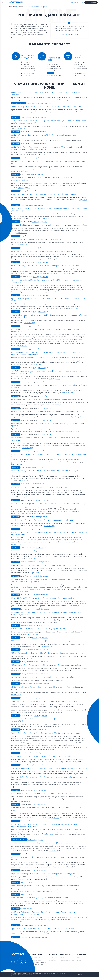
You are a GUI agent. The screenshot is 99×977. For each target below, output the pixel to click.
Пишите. (51, 73)
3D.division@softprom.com (28, 821)
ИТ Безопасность (36, 957)
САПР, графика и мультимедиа (39, 962)
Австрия (74, 2)
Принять (79, 974)
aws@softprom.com (36, 174)
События (62, 957)
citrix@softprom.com (46, 382)
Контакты (79, 960)
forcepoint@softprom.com (41, 765)
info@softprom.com (40, 698)
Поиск (67, 2)
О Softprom (81, 955)
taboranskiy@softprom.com (42, 925)
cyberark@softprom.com (40, 312)
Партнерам (53, 955)
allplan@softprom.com (39, 222)
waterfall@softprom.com (39, 753)
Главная (13, 7)
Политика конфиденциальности (67, 960)
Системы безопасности (37, 964)
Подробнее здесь (16, 544)
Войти (87, 2)
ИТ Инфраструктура (36, 959)
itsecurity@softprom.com (41, 500)
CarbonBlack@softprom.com (40, 684)
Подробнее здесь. (70, 100)
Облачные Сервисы (36, 960)
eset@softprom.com (38, 467)
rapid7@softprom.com (40, 790)
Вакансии (62, 959)
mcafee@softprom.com (41, 595)
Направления (37, 955)
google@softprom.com (39, 529)
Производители (52, 960)
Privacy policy (14, 975)
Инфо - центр (65, 955)
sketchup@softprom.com (40, 637)
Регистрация (94, 2)
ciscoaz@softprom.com (40, 248)
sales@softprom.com (40, 715)
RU (80, 2)
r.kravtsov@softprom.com (39, 937)
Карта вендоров (81, 959)
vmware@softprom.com (41, 650)
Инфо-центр (21, 7)
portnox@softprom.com (39, 730)
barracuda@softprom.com (40, 236)
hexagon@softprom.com (35, 839)
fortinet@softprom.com (39, 517)
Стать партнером (53, 957)
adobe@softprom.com (45, 103)
